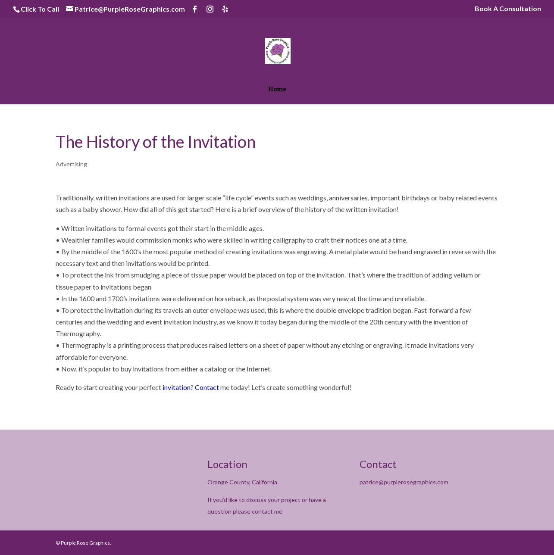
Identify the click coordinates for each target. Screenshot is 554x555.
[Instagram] (210, 9)
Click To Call (40, 9)
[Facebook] (194, 9)
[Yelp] (225, 9)
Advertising (71, 164)
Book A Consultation (508, 8)
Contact (207, 387)
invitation (177, 387)
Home (277, 90)
